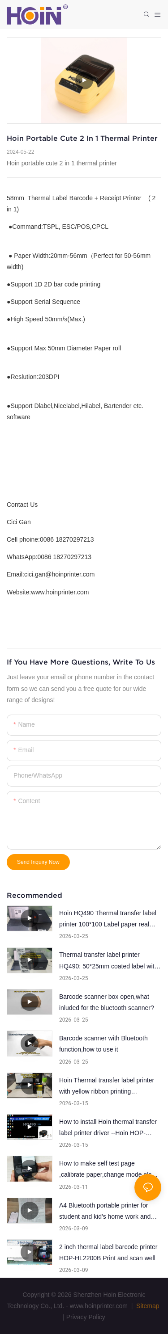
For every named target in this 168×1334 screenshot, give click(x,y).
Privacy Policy (85, 1317)
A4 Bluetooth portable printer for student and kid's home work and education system (105, 1212)
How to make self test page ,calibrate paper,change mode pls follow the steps (105, 1170)
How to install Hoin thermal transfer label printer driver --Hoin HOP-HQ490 (108, 1128)
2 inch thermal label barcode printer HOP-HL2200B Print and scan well (108, 1252)
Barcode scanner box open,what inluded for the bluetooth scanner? (106, 1002)
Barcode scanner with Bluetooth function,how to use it (103, 1044)
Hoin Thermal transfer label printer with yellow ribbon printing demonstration (106, 1087)
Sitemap (146, 1305)
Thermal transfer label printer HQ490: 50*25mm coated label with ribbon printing (108, 961)
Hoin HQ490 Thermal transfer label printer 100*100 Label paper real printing (107, 919)
